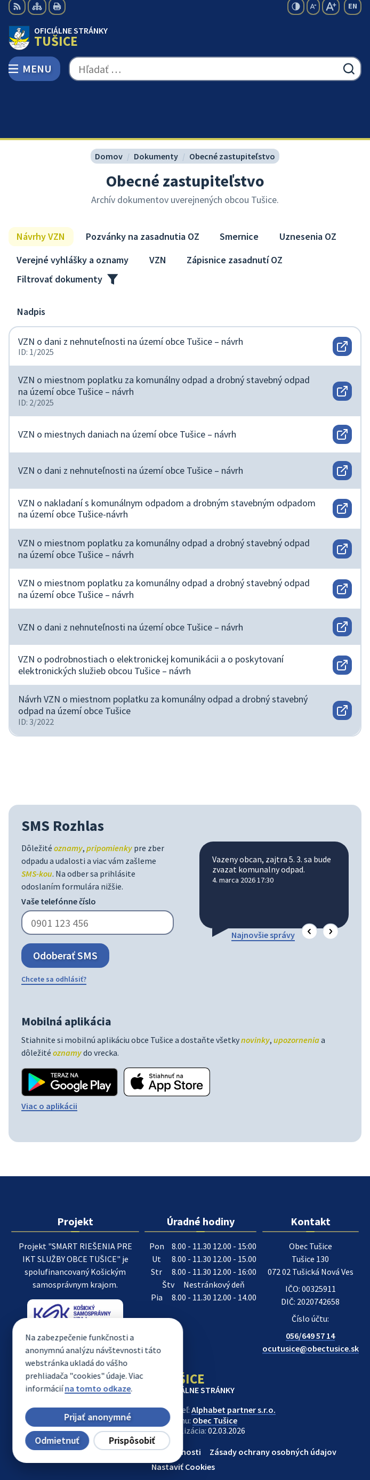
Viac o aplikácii (49, 1058)
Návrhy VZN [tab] (41, 188)
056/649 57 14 (310, 1287)
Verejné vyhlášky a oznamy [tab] (72, 212)
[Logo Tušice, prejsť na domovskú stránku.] (185, 38)
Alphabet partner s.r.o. (233, 1361)
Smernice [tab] (239, 188)
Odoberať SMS (65, 906)
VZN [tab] (157, 212)
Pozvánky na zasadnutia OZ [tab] (142, 188)
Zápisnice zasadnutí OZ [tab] (235, 212)
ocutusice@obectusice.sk (310, 1300)
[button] (309, 883)
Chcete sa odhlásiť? (53, 931)
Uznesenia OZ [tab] (307, 188)
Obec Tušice (214, 1371)
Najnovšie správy (263, 886)
